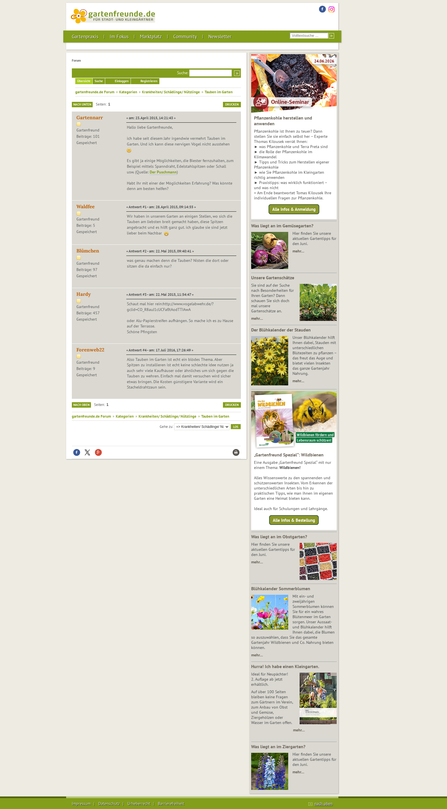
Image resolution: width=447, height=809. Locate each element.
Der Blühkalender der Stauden (281, 330)
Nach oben (81, 405)
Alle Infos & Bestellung (294, 520)
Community (185, 36)
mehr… (298, 251)
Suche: (182, 72)
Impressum (81, 803)
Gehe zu (166, 426)
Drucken (232, 104)
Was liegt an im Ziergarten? (278, 746)
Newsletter (219, 36)
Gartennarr (89, 117)
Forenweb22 (90, 350)
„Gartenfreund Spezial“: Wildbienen (289, 455)
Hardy (83, 294)
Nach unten (82, 104)
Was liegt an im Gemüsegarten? (282, 225)
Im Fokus (119, 36)
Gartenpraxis (85, 36)
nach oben (323, 803)
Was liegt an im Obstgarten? (279, 536)
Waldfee (85, 206)
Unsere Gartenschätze (272, 277)
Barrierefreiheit (171, 803)
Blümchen (87, 251)
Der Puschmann (163, 172)
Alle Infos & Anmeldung (294, 209)
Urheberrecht (138, 803)
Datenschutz (109, 803)
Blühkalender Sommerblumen (280, 588)
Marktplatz (151, 36)
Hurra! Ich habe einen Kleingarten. (285, 666)
